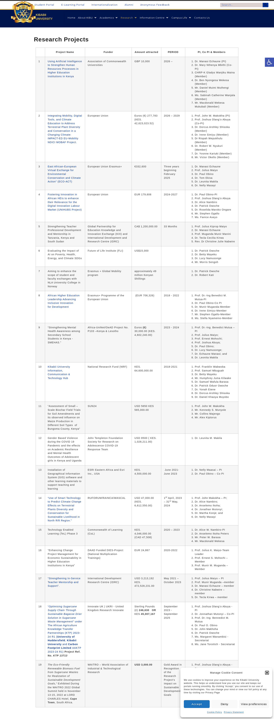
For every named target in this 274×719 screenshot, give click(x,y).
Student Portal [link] (44, 4)
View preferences (254, 704)
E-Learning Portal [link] (72, 4)
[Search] (265, 5)
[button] (267, 672)
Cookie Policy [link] (214, 712)
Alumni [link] (129, 4)
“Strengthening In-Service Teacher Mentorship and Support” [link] (64, 582)
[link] (269, 62)
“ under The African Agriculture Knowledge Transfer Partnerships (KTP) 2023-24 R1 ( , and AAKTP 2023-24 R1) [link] (65, 629)
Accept (197, 704)
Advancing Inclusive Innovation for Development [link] (62, 303)
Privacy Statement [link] (234, 712)
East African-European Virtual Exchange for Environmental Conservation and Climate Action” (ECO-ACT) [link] (64, 174)
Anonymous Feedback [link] (155, 4)
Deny (224, 704)
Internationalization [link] (104, 4)
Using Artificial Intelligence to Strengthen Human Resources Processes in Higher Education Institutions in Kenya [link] (65, 69)
